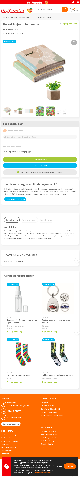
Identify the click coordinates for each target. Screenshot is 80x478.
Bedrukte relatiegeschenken (51, 441)
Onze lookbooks (47, 444)
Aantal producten (13, 130)
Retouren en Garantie (8, 447)
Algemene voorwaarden (49, 412)
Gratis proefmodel (7, 438)
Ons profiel (45, 403)
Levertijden (5, 444)
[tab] (12, 220)
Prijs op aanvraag (14, 331)
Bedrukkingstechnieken (49, 438)
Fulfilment (5, 454)
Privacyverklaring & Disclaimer (52, 415)
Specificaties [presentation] (46, 219)
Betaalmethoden (7, 450)
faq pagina (28, 194)
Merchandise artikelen (49, 434)
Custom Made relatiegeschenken (19, 17)
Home (3, 17)
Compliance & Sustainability (51, 409)
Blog (42, 447)
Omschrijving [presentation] (12, 219)
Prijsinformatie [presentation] (29, 219)
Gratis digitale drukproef (10, 441)
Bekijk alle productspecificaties (15, 33)
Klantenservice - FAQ (8, 435)
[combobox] (48, 9)
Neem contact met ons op (15, 199)
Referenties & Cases (48, 406)
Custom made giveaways (49, 431)
